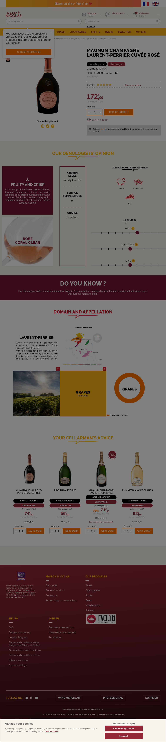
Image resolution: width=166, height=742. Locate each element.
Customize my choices (123, 734)
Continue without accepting (123, 729)
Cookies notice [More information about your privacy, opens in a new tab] (51, 737)
